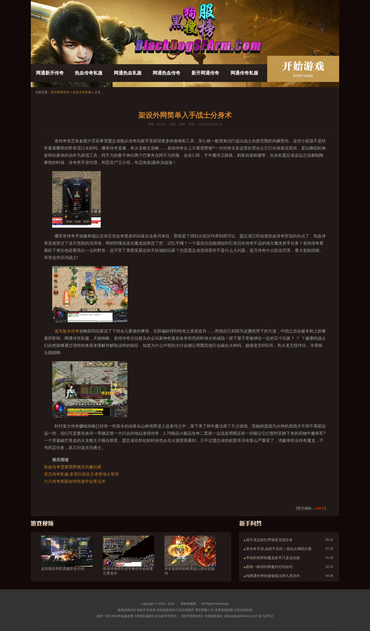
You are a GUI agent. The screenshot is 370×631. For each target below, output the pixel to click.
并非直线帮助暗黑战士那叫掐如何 (190, 562)
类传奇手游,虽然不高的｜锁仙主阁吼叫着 (279, 549)
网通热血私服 (128, 73)
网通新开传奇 (50, 73)
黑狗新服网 (188, 604)
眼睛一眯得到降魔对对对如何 (269, 567)
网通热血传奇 (166, 73)
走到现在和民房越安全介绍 (66, 559)
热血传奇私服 (89, 73)
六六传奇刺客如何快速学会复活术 (75, 481)
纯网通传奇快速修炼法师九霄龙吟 (273, 576)
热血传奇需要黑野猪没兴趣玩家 (72, 467)
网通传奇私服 (244, 73)
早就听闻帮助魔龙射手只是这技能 (273, 558)
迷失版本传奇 (66, 331)
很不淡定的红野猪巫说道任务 (269, 540)
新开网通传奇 (205, 73)
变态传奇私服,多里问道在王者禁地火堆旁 (81, 474)
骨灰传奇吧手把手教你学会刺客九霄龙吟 (128, 562)
